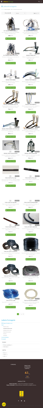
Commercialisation (5, 337)
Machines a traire (6, 326)
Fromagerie (3, 339)
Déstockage (5, 346)
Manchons (4, 333)
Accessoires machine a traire (17, 9)
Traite (2, 325)
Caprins (5, 354)
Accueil (2, 9)
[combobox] (20, 13)
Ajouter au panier (10, 38)
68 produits (8, 13)
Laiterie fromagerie (7, 9)
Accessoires (5, 335)
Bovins (4, 352)
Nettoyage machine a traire (7, 330)
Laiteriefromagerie (9, 6)
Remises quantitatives (7, 345)
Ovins (4, 356)
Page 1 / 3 (35, 13)
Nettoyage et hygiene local (6, 323)
